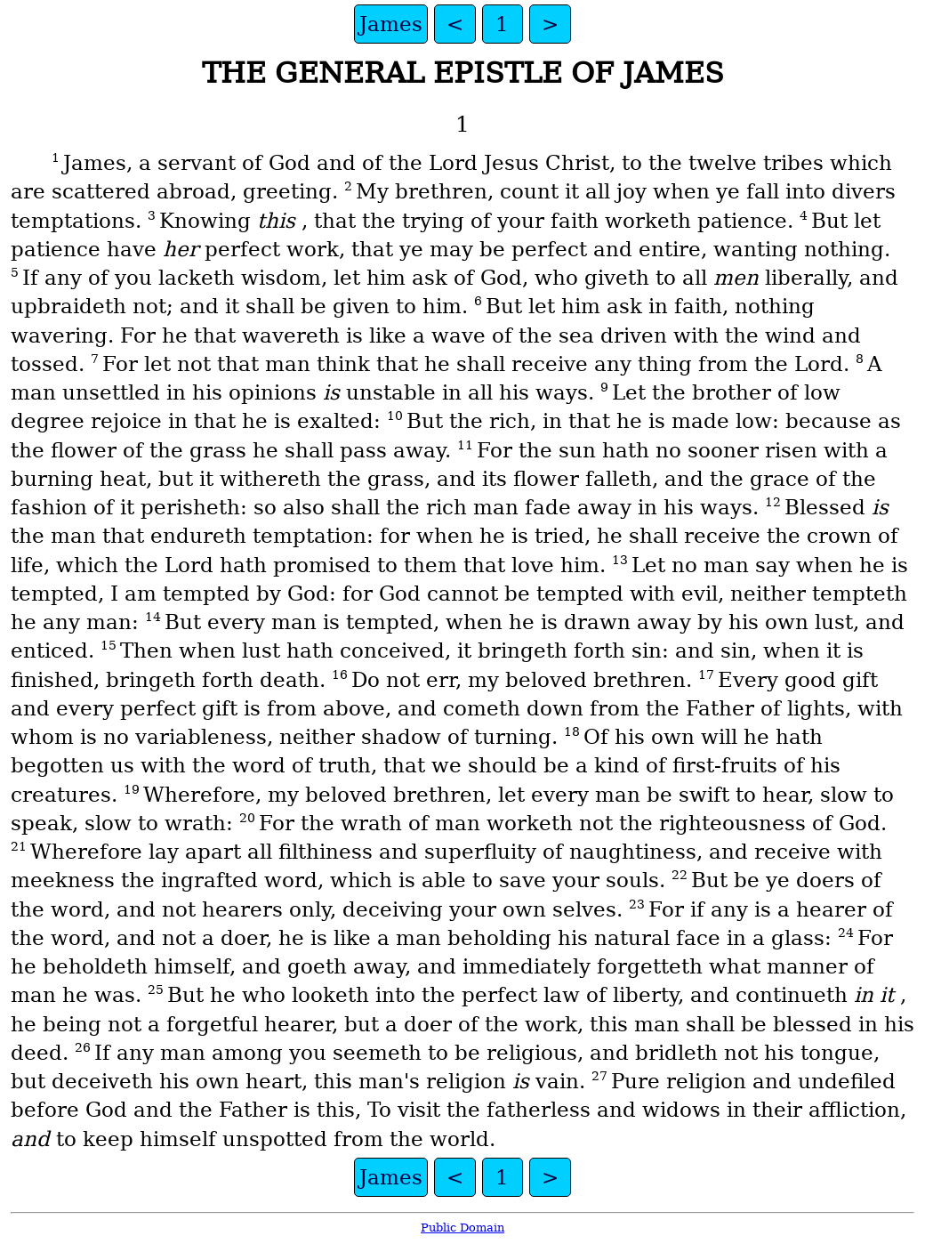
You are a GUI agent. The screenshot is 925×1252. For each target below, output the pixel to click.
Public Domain (462, 1227)
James (390, 24)
